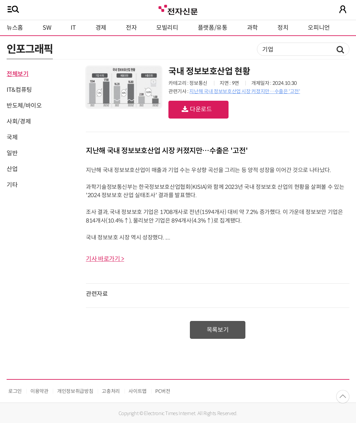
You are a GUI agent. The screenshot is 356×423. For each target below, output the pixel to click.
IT (73, 27)
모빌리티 (167, 27)
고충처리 (111, 391)
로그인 (15, 391)
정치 (282, 27)
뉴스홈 (15, 27)
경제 (100, 27)
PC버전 (162, 391)
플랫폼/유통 (213, 27)
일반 (12, 153)
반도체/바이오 (24, 105)
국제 (12, 137)
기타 (12, 185)
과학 (252, 27)
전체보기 (18, 74)
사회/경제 (19, 121)
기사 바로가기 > (105, 259)
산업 (12, 169)
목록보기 (218, 330)
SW (47, 27)
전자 (131, 27)
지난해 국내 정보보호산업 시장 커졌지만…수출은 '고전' (244, 91)
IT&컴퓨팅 (19, 89)
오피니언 (319, 27)
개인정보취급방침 (75, 391)
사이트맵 (137, 391)
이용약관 (39, 391)
